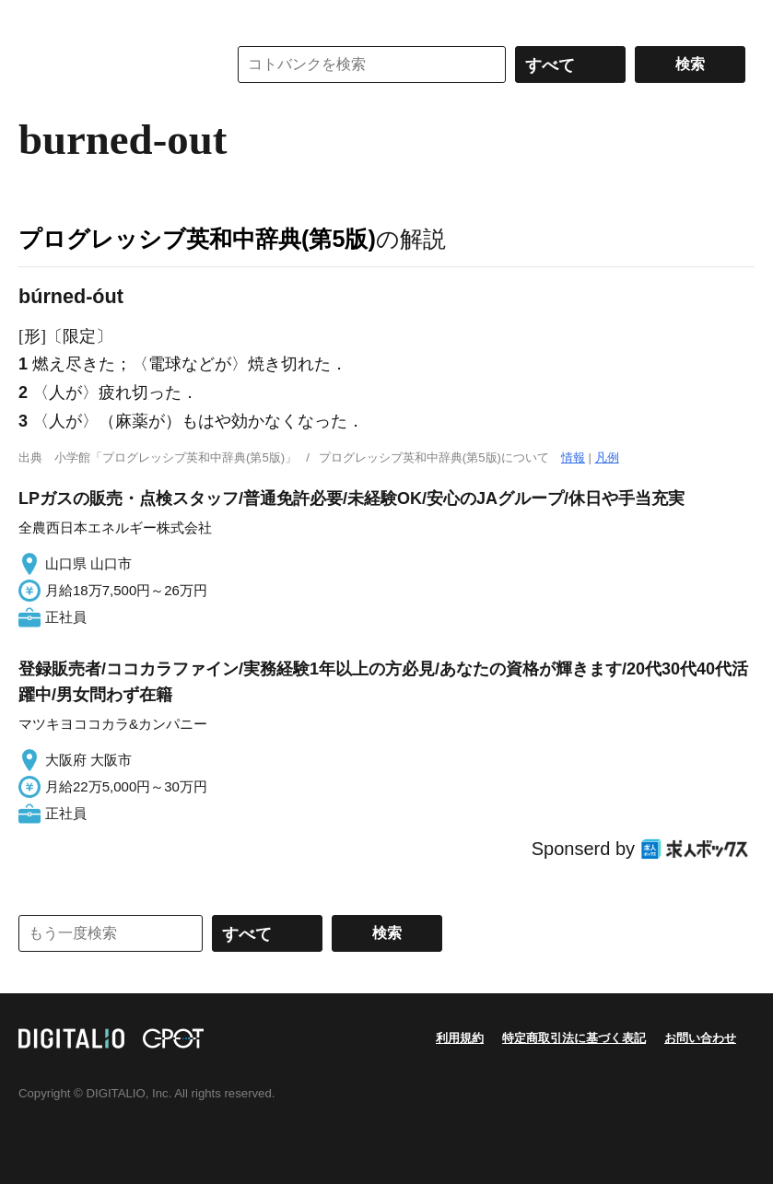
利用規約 (460, 1038)
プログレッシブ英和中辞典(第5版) (197, 239)
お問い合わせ (700, 1038)
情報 (573, 457)
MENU (36, 18)
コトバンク (109, 64)
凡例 (607, 457)
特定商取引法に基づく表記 (574, 1038)
